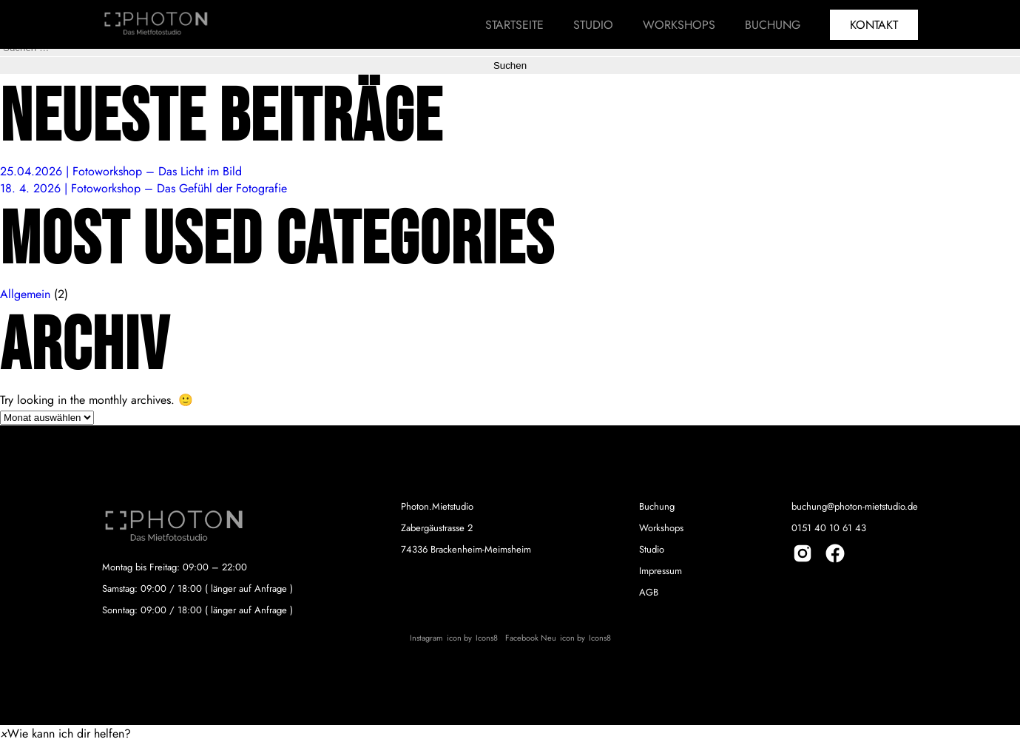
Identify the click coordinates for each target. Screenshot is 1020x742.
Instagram (426, 638)
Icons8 (487, 638)
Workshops (679, 24)
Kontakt (874, 24)
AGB (648, 592)
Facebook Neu (530, 638)
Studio (593, 24)
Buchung (772, 24)
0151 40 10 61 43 (828, 528)
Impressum (660, 571)
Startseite (514, 24)
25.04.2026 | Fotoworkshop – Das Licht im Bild (121, 171)
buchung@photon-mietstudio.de (854, 506)
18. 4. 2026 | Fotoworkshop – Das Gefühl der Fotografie (143, 188)
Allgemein (25, 294)
